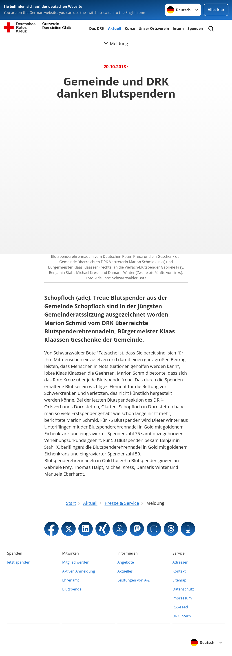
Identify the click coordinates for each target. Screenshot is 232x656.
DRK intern (181, 616)
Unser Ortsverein (154, 28)
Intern (178, 28)
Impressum (182, 598)
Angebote (125, 562)
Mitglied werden (75, 562)
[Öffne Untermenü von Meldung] (116, 43)
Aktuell (114, 28)
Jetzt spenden (18, 562)
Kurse (130, 28)
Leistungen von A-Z (133, 580)
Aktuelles (125, 571)
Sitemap (179, 580)
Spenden (195, 28)
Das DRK (96, 28)
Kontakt (179, 571)
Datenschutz (183, 589)
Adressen (180, 562)
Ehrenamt (70, 580)
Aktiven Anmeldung (78, 571)
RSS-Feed (180, 607)
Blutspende (72, 589)
